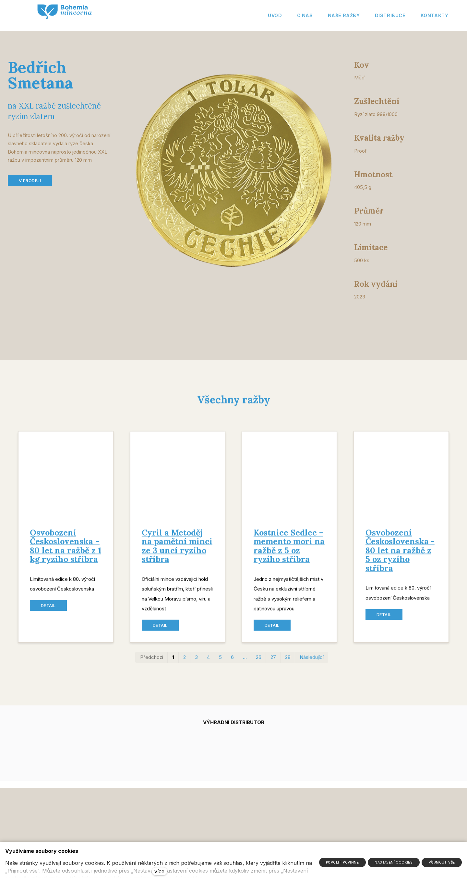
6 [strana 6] (232, 661)
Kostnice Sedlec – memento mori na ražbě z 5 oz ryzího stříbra (289, 550)
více (159, 871)
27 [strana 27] (273, 661)
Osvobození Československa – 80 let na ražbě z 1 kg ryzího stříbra (65, 550)
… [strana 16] (245, 661)
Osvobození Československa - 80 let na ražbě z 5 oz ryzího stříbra (400, 555)
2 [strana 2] (184, 661)
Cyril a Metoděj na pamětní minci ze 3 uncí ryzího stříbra (177, 550)
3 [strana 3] (196, 661)
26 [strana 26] (258, 661)
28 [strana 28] (288, 661)
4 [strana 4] (208, 661)
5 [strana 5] (220, 661)
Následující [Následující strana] (312, 661)
